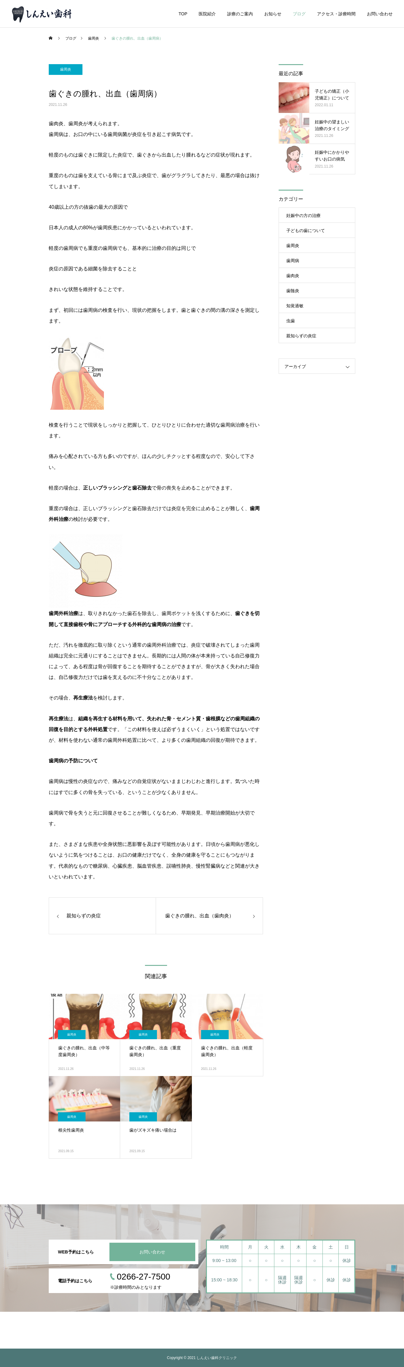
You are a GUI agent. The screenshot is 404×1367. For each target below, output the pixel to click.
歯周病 (292, 260)
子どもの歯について (305, 230)
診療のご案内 (240, 13)
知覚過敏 (294, 305)
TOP (182, 13)
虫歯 (290, 320)
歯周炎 (65, 69)
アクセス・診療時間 (336, 13)
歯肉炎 (292, 275)
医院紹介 (207, 13)
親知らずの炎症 (301, 335)
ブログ (299, 13)
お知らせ (272, 13)
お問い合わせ (380, 13)
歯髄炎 (292, 290)
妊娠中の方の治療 (303, 215)
